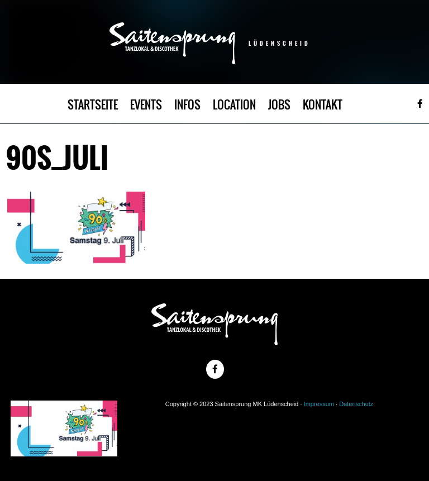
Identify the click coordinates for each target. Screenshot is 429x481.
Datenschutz (356, 404)
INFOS (187, 104)
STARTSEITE (93, 104)
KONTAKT (322, 104)
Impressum (319, 404)
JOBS (279, 104)
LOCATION (234, 104)
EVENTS (146, 104)
